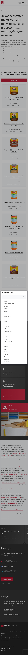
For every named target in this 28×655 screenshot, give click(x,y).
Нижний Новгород (9, 331)
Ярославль (6, 362)
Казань (5, 321)
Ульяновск (6, 354)
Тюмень (6, 351)
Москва (5, 301)
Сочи (5, 344)
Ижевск (6, 319)
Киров (5, 324)
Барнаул (6, 306)
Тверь (5, 349)
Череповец (6, 359)
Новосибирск (7, 334)
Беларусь (6, 309)
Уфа (4, 357)
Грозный (6, 314)
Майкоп (6, 329)
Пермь (5, 336)
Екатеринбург (7, 316)
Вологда (6, 311)
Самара (6, 339)
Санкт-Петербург (8, 341)
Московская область (9, 303)
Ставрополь (7, 346)
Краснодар (6, 326)
